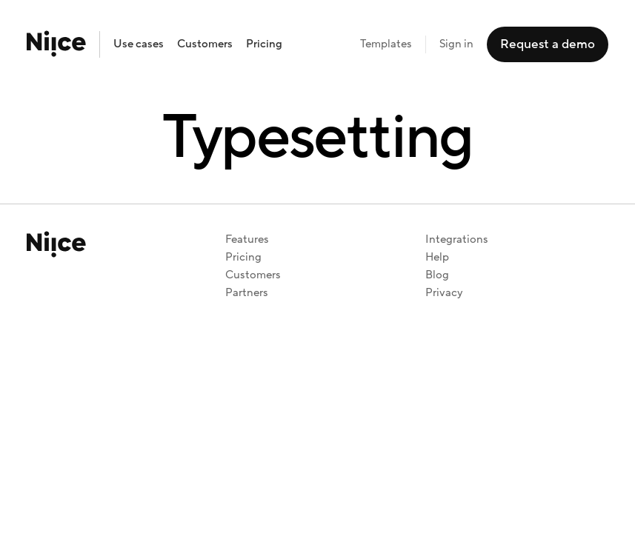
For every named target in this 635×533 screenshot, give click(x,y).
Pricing (264, 44)
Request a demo (547, 44)
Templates (386, 44)
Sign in (456, 44)
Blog (437, 275)
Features (247, 239)
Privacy (444, 292)
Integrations (456, 239)
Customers (205, 44)
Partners (246, 292)
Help (437, 257)
